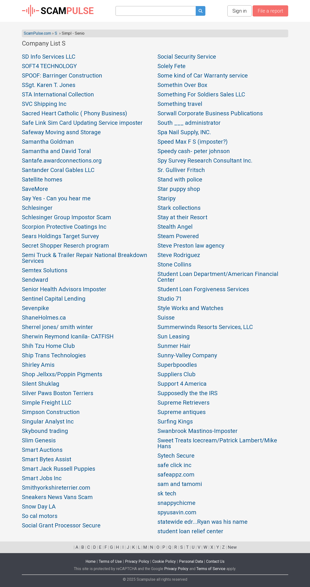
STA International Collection (58, 95)
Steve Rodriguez (178, 255)
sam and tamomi (179, 484)
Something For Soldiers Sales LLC (201, 95)
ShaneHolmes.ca (44, 318)
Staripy (166, 199)
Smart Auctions (42, 450)
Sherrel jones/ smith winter (57, 327)
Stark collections (179, 208)
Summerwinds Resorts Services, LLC (205, 327)
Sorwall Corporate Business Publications (210, 113)
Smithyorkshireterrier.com (56, 488)
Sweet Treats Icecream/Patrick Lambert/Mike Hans (217, 444)
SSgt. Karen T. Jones (48, 85)
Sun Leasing (173, 337)
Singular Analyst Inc (48, 422)
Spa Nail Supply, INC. (184, 132)
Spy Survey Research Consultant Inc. (204, 161)
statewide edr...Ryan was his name (202, 522)
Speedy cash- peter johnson (193, 151)
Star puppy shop (178, 189)
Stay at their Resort (182, 217)
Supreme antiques (181, 412)
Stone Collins (174, 265)
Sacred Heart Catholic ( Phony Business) (74, 113)
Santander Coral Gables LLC (58, 170)
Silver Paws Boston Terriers (57, 393)
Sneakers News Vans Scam (57, 497)
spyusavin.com (176, 512)
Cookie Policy (164, 561)
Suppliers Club (176, 374)
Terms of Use (110, 561)
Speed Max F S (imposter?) (192, 142)
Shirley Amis (38, 365)
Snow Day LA (39, 507)
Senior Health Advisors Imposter (64, 289)
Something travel (179, 104)
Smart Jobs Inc (42, 478)
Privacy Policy (137, 561)
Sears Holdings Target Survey (60, 236)
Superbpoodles (177, 365)
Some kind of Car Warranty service (202, 76)
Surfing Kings (175, 422)
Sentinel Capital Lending (53, 299)
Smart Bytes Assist (46, 459)
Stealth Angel (175, 227)
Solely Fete (171, 66)
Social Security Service (186, 57)
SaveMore (35, 189)
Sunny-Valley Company (187, 355)
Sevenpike (35, 308)
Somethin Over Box (182, 85)
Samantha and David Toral (56, 151)
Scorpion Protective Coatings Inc (64, 227)
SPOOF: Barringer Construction (62, 76)
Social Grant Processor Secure (61, 526)
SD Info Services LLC (48, 57)
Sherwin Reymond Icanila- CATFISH (68, 337)
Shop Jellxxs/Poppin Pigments (62, 374)
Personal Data (191, 561)
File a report (270, 11)
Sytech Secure (175, 456)
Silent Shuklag (40, 384)
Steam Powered (178, 236)
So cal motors (39, 516)
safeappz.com (175, 475)
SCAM (58, 11)
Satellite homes (42, 180)
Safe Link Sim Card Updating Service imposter (82, 123)
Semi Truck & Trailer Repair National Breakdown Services (84, 258)
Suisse (166, 318)
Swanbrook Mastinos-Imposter (197, 431)
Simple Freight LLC (46, 403)
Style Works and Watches (190, 308)
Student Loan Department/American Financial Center (217, 277)
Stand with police (179, 180)
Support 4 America (182, 384)
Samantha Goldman (48, 142)
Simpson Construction (51, 412)
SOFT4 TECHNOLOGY (49, 66)
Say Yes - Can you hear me (56, 199)
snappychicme (176, 503)
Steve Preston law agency (190, 246)
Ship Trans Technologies (54, 355)
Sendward (35, 280)
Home (90, 561)
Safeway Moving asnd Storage (61, 132)
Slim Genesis (39, 441)
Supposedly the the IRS (187, 393)
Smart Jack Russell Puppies (58, 469)
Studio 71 (169, 299)
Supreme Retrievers (183, 403)
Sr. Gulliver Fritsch (181, 170)
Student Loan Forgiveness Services (203, 289)
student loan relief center (190, 531)
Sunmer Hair (174, 346)
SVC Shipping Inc (44, 104)
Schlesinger (37, 208)
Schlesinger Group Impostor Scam (66, 217)
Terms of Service (210, 568)
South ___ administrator (189, 123)
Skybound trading (45, 431)
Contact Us (215, 561)
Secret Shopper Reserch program (65, 246)
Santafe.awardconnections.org (62, 161)
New (232, 547)
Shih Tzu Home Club (48, 346)
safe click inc (174, 465)
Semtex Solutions (44, 270)
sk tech (166, 494)
